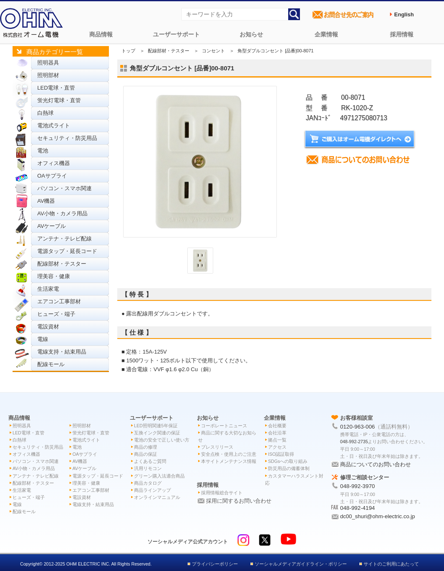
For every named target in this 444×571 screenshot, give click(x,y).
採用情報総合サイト (222, 492)
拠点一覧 (277, 439)
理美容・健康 (53, 276)
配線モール (51, 364)
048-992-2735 (354, 441)
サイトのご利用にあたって (391, 563)
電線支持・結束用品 (61, 352)
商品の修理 (145, 447)
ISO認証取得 (281, 454)
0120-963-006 (357, 427)
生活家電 (48, 289)
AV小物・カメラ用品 (62, 213)
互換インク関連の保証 (157, 432)
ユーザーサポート (176, 34)
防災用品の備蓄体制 (289, 468)
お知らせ (251, 34)
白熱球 (45, 113)
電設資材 (48, 326)
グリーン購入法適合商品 (159, 475)
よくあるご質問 (150, 461)
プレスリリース (217, 447)
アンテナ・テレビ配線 (64, 238)
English (404, 14)
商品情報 (101, 34)
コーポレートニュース (224, 425)
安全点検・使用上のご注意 (228, 454)
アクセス (277, 447)
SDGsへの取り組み (287, 461)
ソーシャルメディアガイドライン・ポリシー (301, 563)
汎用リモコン (148, 468)
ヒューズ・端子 (56, 314)
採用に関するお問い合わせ (238, 501)
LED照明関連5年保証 (156, 425)
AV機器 (46, 201)
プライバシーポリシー (215, 563)
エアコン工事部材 (59, 301)
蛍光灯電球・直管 (59, 100)
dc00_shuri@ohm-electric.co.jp (377, 516)
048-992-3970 (357, 486)
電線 (42, 339)
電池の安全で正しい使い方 (161, 439)
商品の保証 (145, 454)
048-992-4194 (357, 508)
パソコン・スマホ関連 (64, 188)
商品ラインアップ (152, 490)
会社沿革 (277, 432)
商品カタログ (148, 483)
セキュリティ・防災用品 (67, 138)
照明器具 (48, 62)
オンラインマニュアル (157, 497)
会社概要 (277, 425)
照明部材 (48, 75)
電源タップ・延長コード (67, 251)
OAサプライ (52, 176)
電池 (42, 150)
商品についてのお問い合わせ (375, 464)
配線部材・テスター (61, 264)
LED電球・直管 (56, 88)
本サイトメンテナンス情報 (228, 461)
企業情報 (326, 34)
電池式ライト (53, 125)
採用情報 (401, 34)
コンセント (213, 50)
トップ (128, 50)
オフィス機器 (53, 163)
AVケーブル (51, 226)
